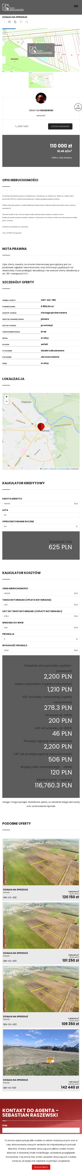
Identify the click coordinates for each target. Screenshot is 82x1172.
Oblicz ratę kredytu (61, 157)
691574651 (21, 126)
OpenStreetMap (64, 469)
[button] (41, 427)
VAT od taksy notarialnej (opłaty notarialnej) (32, 611)
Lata (5, 510)
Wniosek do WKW (13, 622)
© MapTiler (52, 469)
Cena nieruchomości (15, 588)
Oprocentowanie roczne (18, 521)
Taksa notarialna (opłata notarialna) (26, 599)
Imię (4, 1125)
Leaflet (43, 469)
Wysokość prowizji (14, 645)
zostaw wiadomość (60, 126)
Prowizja (8, 634)
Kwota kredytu (12, 498)
